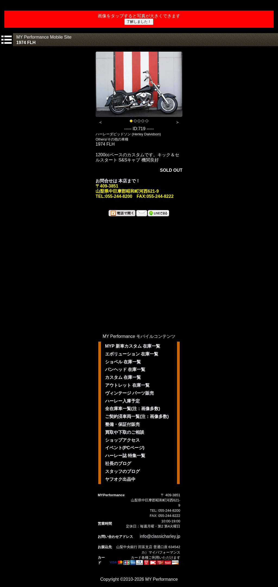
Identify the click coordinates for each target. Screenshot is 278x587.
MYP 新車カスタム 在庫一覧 (132, 346)
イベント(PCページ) (124, 447)
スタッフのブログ (122, 471)
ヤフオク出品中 (120, 479)
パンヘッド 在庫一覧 (125, 369)
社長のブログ (118, 463)
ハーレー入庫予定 (122, 401)
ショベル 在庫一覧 (123, 362)
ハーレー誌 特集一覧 (125, 455)
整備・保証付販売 (122, 424)
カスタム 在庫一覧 (123, 377)
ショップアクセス (122, 440)
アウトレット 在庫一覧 (127, 385)
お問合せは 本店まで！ (118, 181)
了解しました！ (139, 22)
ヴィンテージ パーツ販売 (129, 393)
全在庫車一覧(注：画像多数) (132, 408)
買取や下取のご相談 (124, 432)
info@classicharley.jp (160, 536)
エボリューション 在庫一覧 (131, 354)
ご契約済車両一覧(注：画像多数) (137, 416)
